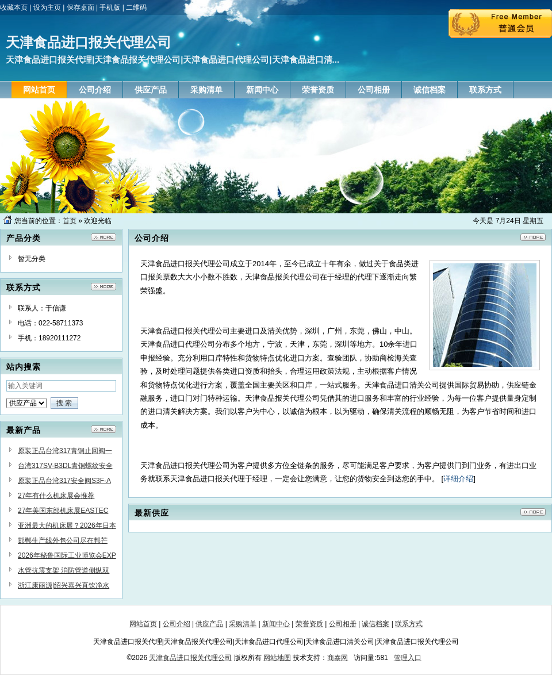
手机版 (109, 7)
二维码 (136, 7)
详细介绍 (458, 478)
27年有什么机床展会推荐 (56, 496)
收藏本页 (14, 7)
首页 (69, 221)
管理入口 (407, 658)
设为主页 (47, 7)
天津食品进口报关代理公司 (190, 658)
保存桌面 (80, 7)
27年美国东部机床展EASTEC (63, 511)
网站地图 (277, 658)
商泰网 (337, 658)
